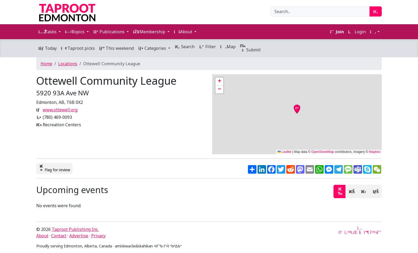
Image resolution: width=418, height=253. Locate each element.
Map (228, 47)
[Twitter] (347, 232)
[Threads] (379, 232)
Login (357, 32)
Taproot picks (78, 48)
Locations (67, 64)
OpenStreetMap (322, 152)
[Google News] (340, 232)
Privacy (98, 236)
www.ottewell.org (60, 110)
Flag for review (54, 168)
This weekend (116, 48)
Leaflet (284, 152)
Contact (58, 236)
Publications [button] (109, 32)
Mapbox (374, 152)
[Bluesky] (372, 232)
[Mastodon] (366, 232)
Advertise (78, 236)
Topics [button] (75, 32)
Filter (207, 47)
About (42, 236)
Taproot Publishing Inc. (75, 229)
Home (46, 64)
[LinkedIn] (353, 232)
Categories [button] (152, 48)
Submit (250, 48)
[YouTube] (360, 232)
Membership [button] (149, 32)
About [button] (183, 32)
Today (47, 48)
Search (185, 47)
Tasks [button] (48, 32)
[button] (375, 31)
